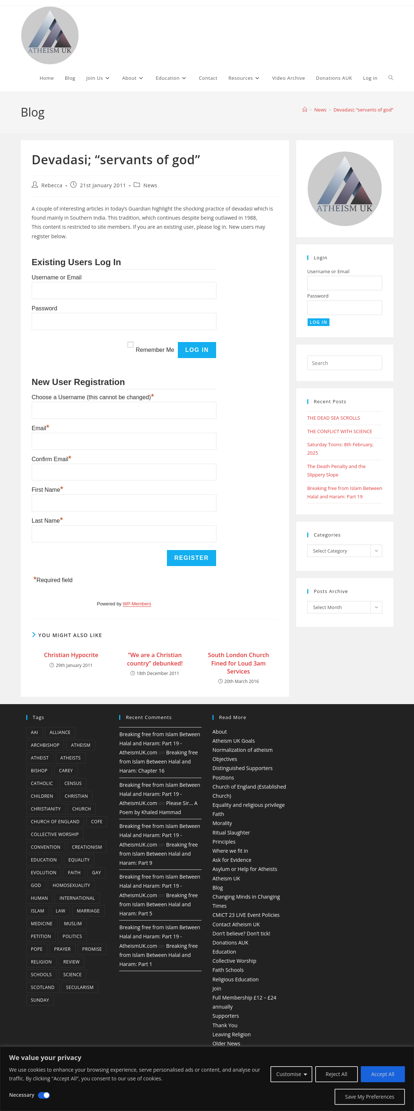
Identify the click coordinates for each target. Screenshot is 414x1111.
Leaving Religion (231, 1034)
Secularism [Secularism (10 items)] (80, 987)
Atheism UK (226, 878)
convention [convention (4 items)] (45, 847)
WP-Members (137, 603)
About (219, 731)
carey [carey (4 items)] (66, 771)
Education (224, 951)
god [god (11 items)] (36, 885)
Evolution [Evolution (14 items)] (43, 872)
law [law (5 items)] (60, 911)
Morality (222, 823)
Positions (223, 777)
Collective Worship (234, 960)
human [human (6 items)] (39, 898)
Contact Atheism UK (236, 924)
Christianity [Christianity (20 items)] (46, 809)
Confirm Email (51, 459)
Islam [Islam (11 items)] (37, 911)
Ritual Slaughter (231, 832)
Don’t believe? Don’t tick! (241, 933)
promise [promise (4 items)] (92, 949)
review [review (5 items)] (71, 962)
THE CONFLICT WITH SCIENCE (339, 431)
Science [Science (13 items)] (72, 974)
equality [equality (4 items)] (79, 860)
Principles (223, 841)
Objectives (224, 758)
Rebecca (51, 185)
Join (216, 988)
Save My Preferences (369, 1096)
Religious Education (235, 979)
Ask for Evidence (231, 859)
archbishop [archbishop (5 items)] (45, 745)
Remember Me (155, 350)
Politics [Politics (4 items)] (72, 936)
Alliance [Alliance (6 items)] (60, 732)
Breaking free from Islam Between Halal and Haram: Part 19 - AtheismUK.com (159, 743)
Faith (218, 813)
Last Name (47, 521)
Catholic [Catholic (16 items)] (42, 783)
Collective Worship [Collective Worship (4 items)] (55, 834)
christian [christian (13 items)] (76, 796)
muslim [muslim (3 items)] (73, 923)
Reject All (336, 1074)
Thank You (225, 1025)
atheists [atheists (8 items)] (70, 758)
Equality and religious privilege (248, 804)
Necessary (21, 1094)
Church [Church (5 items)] (81, 809)
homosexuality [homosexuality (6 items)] (71, 885)
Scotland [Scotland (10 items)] (43, 987)
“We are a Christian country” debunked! (155, 659)
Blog (217, 887)
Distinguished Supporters (242, 768)
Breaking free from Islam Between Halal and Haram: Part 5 (158, 904)
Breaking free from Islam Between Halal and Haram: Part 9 (158, 853)
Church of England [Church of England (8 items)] (55, 821)
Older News (226, 1043)
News (150, 185)
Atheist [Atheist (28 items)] (40, 758)
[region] (207, 1079)
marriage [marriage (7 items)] (88, 911)
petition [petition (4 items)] (41, 936)
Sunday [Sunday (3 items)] (40, 1000)
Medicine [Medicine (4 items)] (41, 923)
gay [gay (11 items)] (96, 872)
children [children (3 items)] (42, 796)
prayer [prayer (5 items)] (62, 949)
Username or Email (57, 277)
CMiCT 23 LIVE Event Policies (246, 914)
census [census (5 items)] (73, 783)
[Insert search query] (344, 363)
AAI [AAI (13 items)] (34, 732)
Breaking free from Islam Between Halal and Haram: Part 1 (158, 954)
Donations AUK (230, 942)
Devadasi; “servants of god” (363, 109)
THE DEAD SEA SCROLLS (333, 418)
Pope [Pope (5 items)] (37, 949)
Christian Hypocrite (71, 655)
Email (41, 428)
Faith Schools (228, 969)
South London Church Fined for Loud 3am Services (238, 663)
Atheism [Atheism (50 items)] (80, 745)
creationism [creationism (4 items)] (87, 847)
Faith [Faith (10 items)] (74, 872)
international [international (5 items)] (77, 898)
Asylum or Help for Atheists (244, 868)
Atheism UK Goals (233, 740)
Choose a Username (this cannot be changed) (93, 397)
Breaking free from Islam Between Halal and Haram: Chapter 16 (158, 761)
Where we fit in (230, 850)
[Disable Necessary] (44, 1095)
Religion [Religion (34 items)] (41, 962)
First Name (47, 490)
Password (44, 308)
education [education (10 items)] (44, 860)
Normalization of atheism (242, 749)
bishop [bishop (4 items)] (39, 771)
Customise (288, 1074)
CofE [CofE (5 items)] (96, 821)
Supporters (225, 1015)
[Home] (304, 109)
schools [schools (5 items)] (41, 974)
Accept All (382, 1074)
